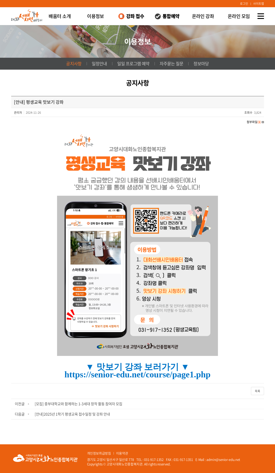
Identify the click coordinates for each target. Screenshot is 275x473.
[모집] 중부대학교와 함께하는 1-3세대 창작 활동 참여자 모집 (78, 404)
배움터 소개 (60, 16)
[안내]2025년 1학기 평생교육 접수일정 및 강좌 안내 (72, 414)
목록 (257, 391)
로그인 (244, 3)
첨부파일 (255, 122)
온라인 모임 (239, 16)
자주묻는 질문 (171, 63)
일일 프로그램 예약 (133, 63)
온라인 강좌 (203, 16)
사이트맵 (258, 3)
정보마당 (201, 63)
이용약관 (122, 453)
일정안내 (99, 63)
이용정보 (95, 16)
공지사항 (73, 63)
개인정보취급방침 (99, 453)
